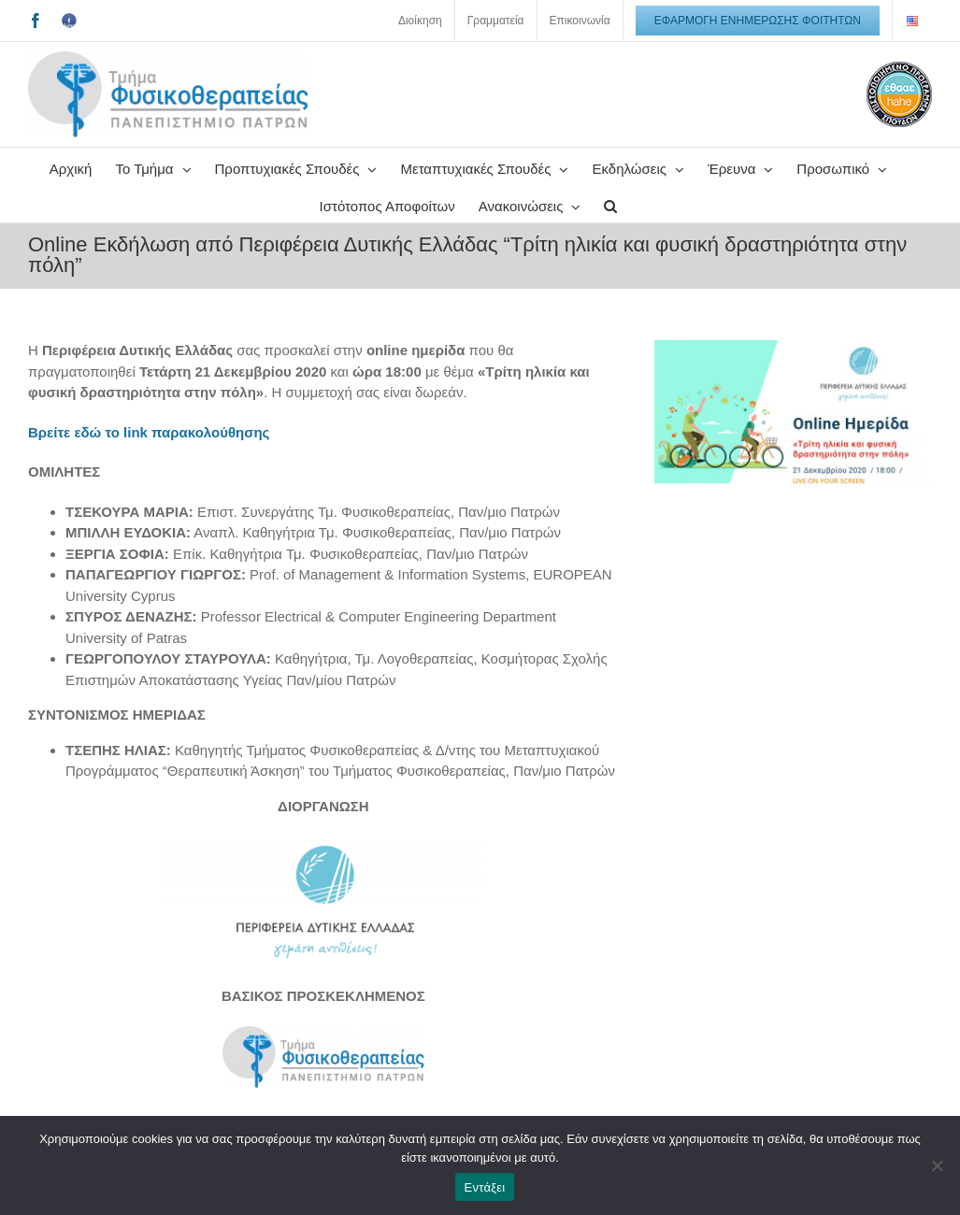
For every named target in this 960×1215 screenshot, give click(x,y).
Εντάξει (485, 1187)
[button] (610, 203)
